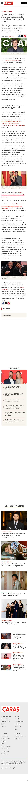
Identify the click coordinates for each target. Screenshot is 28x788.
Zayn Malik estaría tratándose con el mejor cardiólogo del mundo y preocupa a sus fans (13, 535)
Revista (24, 2)
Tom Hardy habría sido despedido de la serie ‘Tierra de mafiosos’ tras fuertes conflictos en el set (14, 407)
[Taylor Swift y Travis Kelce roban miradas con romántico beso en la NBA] (6, 667)
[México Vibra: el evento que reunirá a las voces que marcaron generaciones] (6, 636)
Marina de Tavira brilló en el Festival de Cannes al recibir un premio (13, 623)
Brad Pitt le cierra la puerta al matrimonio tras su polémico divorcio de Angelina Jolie (14, 421)
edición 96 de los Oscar (12, 60)
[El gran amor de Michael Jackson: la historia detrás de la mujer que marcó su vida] (6, 656)
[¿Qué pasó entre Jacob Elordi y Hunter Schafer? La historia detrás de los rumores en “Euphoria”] (14, 550)
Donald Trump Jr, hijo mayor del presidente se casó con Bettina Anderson (13, 387)
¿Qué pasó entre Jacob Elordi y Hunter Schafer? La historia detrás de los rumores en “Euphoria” (13, 565)
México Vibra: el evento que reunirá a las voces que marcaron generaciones (19, 637)
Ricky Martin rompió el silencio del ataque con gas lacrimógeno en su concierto (14, 394)
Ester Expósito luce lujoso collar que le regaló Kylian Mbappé (19, 646)
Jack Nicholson (7, 308)
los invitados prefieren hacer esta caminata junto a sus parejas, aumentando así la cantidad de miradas (13, 123)
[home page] (8, 3)
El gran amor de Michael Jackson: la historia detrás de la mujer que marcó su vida (18, 657)
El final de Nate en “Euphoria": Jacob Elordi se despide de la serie (13, 594)
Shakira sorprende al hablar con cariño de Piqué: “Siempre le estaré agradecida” (15, 414)
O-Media (4, 733)
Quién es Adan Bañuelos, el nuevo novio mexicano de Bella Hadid (12, 195)
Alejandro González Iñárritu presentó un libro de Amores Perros (14, 400)
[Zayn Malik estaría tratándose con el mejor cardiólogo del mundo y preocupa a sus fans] (14, 520)
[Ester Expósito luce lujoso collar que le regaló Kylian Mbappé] (6, 646)
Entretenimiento (6, 11)
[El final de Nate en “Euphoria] (14, 580)
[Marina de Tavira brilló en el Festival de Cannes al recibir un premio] (14, 608)
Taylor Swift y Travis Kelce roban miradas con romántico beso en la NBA (19, 668)
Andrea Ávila (11, 36)
